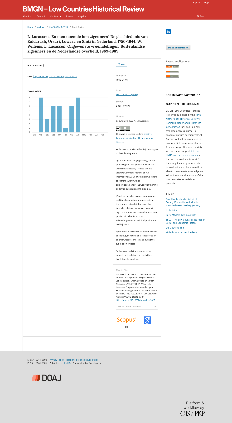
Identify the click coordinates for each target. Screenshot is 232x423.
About (26, 16)
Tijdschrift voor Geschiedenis (181, 232)
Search (202, 16)
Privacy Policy (56, 359)
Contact (41, 16)
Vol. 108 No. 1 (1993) (58, 27)
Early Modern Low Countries (181, 214)
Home (30, 27)
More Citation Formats (129, 306)
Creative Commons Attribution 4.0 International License (134, 137)
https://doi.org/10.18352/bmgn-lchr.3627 (55, 76)
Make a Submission (178, 47)
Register (196, 2)
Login (206, 2)
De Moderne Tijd (175, 227)
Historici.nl (172, 210)
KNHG (67, 363)
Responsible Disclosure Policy (82, 359)
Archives (41, 27)
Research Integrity (76, 16)
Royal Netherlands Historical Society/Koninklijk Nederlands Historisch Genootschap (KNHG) (183, 202)
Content (54, 16)
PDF (123, 64)
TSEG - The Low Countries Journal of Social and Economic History (185, 221)
